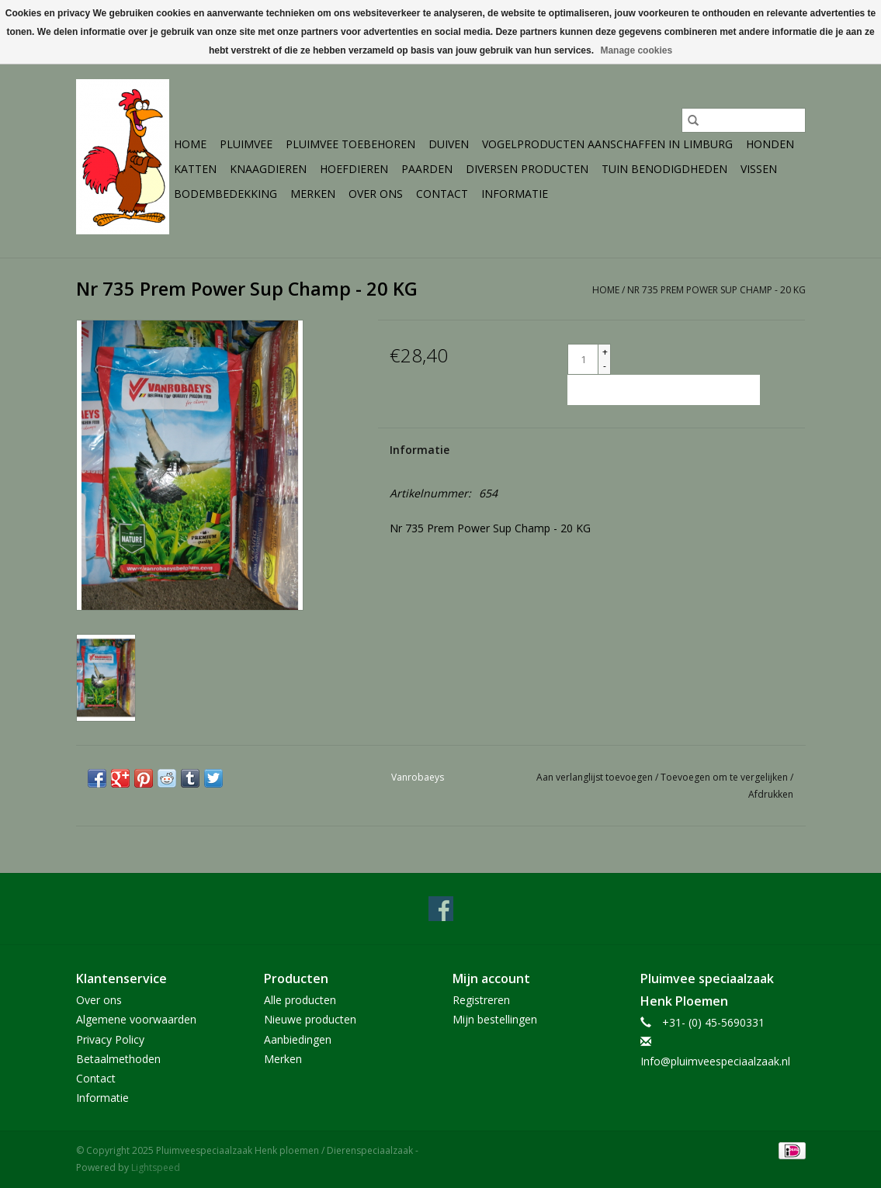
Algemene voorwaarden (136, 1019)
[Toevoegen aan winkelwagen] (663, 390)
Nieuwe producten (310, 1019)
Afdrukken (770, 794)
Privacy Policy (110, 1039)
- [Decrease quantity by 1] (604, 365)
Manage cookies (636, 50)
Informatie (514, 193)
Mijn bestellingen (495, 1019)
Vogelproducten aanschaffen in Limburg (607, 144)
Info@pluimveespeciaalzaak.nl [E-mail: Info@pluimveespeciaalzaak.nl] (715, 1061)
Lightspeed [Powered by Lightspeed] (155, 1167)
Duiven (448, 144)
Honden (770, 144)
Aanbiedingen (297, 1039)
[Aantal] (582, 359)
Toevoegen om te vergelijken (725, 777)
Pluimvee (246, 144)
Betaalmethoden (118, 1058)
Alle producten (300, 999)
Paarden (427, 168)
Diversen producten (527, 168)
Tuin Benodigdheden (664, 168)
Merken (312, 193)
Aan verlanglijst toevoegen (595, 777)
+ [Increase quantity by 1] (605, 351)
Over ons (376, 193)
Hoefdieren (354, 168)
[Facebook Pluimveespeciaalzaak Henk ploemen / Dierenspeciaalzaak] (440, 908)
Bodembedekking (225, 193)
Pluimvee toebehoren (350, 144)
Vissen (759, 168)
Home (190, 144)
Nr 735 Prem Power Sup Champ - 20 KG (716, 289)
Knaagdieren (268, 168)
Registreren (481, 999)
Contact (442, 193)
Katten (195, 168)
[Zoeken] (744, 120)
